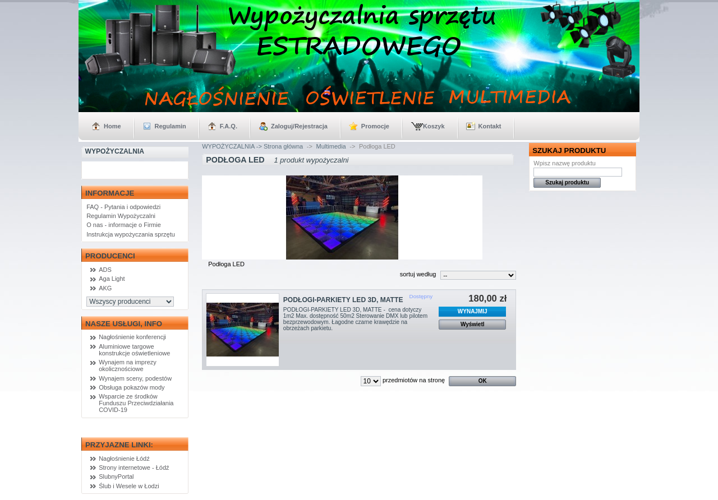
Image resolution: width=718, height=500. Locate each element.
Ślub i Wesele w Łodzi (129, 486)
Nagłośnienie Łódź (124, 458)
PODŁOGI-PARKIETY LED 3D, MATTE (343, 300)
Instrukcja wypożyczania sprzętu (130, 234)
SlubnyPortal (116, 476)
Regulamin (170, 126)
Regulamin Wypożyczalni (120, 215)
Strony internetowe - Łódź (134, 467)
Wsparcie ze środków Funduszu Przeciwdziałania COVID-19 (136, 403)
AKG (105, 288)
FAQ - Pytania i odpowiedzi (123, 206)
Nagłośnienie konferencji (132, 337)
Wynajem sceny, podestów (135, 378)
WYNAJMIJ (472, 311)
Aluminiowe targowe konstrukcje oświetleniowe (134, 350)
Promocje (375, 126)
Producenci (110, 256)
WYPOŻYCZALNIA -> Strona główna (252, 146)
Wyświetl (473, 324)
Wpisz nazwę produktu (564, 163)
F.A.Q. (228, 126)
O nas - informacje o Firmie (123, 224)
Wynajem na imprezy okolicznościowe (128, 365)
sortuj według (418, 274)
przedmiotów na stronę (414, 380)
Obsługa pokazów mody (131, 387)
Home (112, 126)
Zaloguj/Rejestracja (299, 126)
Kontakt (489, 126)
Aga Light (112, 278)
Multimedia (331, 146)
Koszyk (434, 126)
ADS (105, 269)
